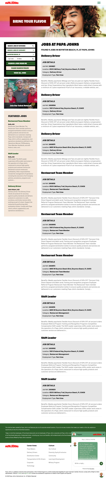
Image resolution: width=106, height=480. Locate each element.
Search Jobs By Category (16, 50)
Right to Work (27, 473)
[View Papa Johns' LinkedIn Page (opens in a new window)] (88, 446)
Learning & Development (56, 459)
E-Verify (19, 473)
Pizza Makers (31, 449)
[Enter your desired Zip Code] (11, 59)
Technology (30, 466)
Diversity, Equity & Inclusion (57, 452)
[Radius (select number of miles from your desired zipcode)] (22, 59)
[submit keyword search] (33, 46)
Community (52, 456)
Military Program (54, 462)
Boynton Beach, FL (13, 54)
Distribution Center (33, 456)
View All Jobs (20, 73)
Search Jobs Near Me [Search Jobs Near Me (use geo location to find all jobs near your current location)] (17, 63)
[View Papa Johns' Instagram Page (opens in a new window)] (85, 446)
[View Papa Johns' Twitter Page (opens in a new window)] (95, 446)
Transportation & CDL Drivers (36, 459)
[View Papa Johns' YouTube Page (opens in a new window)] (92, 446)
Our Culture (52, 449)
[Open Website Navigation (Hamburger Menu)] (100, 5)
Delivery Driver (14, 186)
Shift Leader (13, 154)
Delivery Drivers (32, 452)
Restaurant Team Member (19, 121)
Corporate (30, 462)
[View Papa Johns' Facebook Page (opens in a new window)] (82, 446)
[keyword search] (20, 45)
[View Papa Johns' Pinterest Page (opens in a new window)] (99, 446)
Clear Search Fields (20, 68)
